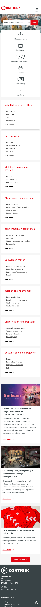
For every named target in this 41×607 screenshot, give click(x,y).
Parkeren (9, 176)
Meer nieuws (19, 559)
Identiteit (9, 142)
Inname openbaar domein (15, 266)
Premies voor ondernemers (16, 300)
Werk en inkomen (12, 303)
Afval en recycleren (13, 210)
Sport (7, 117)
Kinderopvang (11, 337)
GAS (7, 368)
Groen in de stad (11, 213)
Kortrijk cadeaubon (12, 297)
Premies (8, 275)
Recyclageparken (12, 204)
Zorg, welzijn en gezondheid (20, 228)
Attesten (9, 151)
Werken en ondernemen (18, 290)
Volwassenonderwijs (13, 331)
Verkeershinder (11, 179)
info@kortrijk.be (10, 589)
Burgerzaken (12, 136)
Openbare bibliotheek (13, 604)
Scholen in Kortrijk (12, 334)
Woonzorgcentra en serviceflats (17, 241)
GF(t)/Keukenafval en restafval (17, 207)
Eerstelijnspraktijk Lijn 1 (14, 235)
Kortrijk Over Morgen (13, 362)
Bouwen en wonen (15, 259)
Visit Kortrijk (10, 111)
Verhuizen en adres (13, 145)
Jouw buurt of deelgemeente (16, 272)
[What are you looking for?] (17, 22)
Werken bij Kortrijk (12, 306)
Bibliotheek (10, 114)
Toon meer (9, 125)
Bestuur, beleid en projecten (20, 352)
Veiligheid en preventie (14, 365)
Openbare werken (12, 182)
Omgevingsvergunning (14, 269)
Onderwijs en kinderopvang (20, 321)
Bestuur (8, 359)
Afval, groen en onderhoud (19, 197)
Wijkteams (9, 238)
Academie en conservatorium (16, 328)
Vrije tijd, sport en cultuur (19, 105)
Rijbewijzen (10, 148)
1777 (5, 587)
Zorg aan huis (10, 244)
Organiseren (10, 120)
